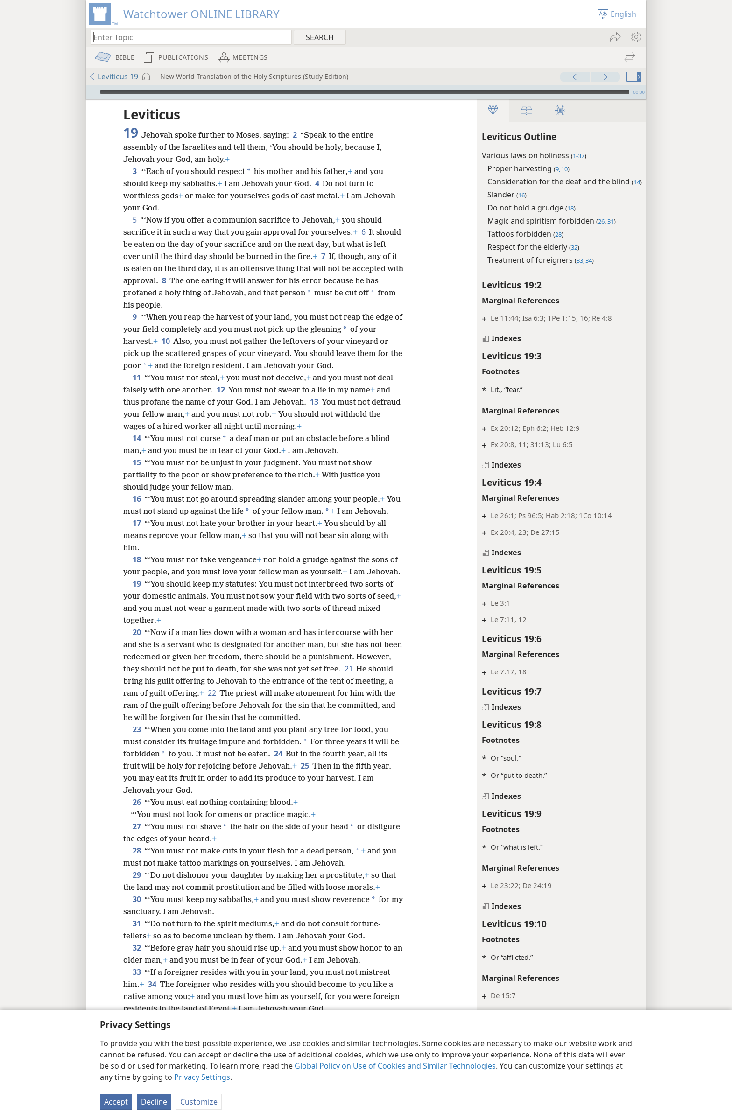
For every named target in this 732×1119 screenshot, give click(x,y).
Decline (154, 1102)
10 (165, 341)
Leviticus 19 (113, 76)
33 (136, 996)
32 (136, 972)
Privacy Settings (202, 1077)
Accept (116, 1102)
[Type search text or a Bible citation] (186, 37)
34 (152, 1008)
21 (385, 693)
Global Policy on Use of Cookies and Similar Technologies (395, 1066)
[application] (366, 92)
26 (136, 826)
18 (136, 571)
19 (136, 608)
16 (136, 499)
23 (136, 753)
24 (289, 778)
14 (136, 438)
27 (136, 851)
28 (136, 875)
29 (136, 899)
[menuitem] (635, 36)
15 (136, 462)
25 (304, 790)
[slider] (364, 92)
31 (136, 948)
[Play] (92, 92)
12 (220, 390)
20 (136, 656)
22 (251, 717)
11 (136, 377)
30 (136, 923)
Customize (199, 1102)
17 (136, 535)
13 (314, 402)
